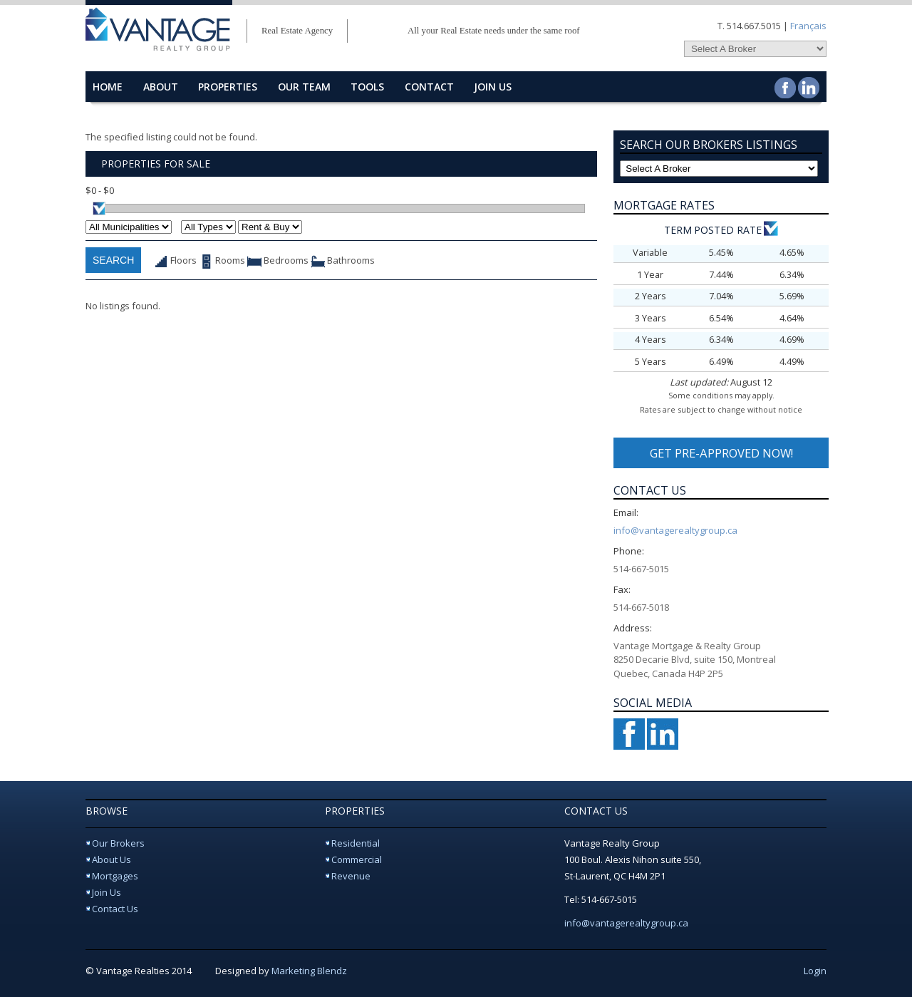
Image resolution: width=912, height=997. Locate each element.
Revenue (350, 875)
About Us (111, 859)
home (108, 86)
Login (815, 970)
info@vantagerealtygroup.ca (675, 530)
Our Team (304, 86)
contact (429, 86)
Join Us (493, 86)
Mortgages (115, 875)
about (160, 86)
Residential (355, 843)
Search (113, 260)
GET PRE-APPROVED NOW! (721, 453)
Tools (367, 86)
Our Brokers (118, 843)
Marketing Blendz (309, 970)
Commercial (356, 859)
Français (808, 25)
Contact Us (115, 908)
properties (227, 86)
